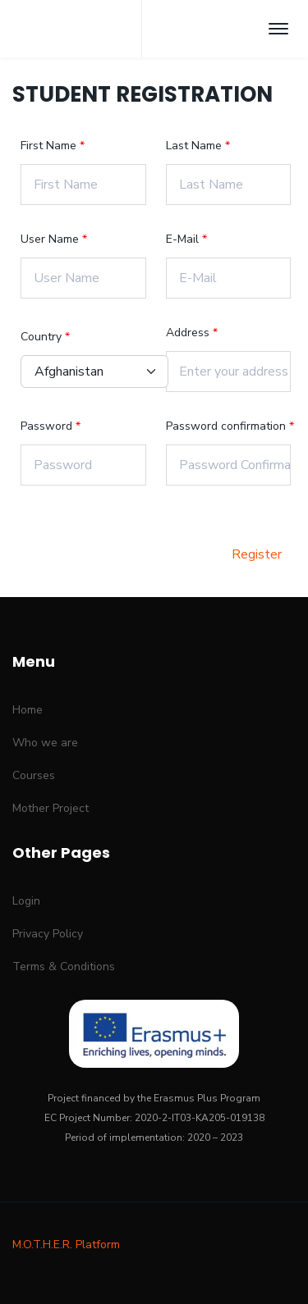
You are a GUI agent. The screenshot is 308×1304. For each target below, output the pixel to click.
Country (43, 336)
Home (27, 710)
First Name (50, 145)
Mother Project (50, 808)
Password (48, 426)
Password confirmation (227, 426)
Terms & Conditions (63, 966)
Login (26, 901)
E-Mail (184, 239)
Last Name (195, 145)
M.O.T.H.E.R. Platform (66, 1244)
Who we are (45, 742)
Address (189, 332)
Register (257, 554)
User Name (51, 239)
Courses (33, 775)
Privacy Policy (47, 934)
